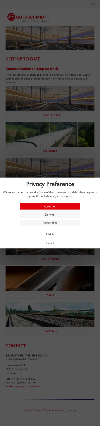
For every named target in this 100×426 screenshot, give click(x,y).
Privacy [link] (50, 233)
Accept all (50, 206)
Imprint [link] (50, 243)
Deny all (50, 214)
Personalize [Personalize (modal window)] (50, 223)
